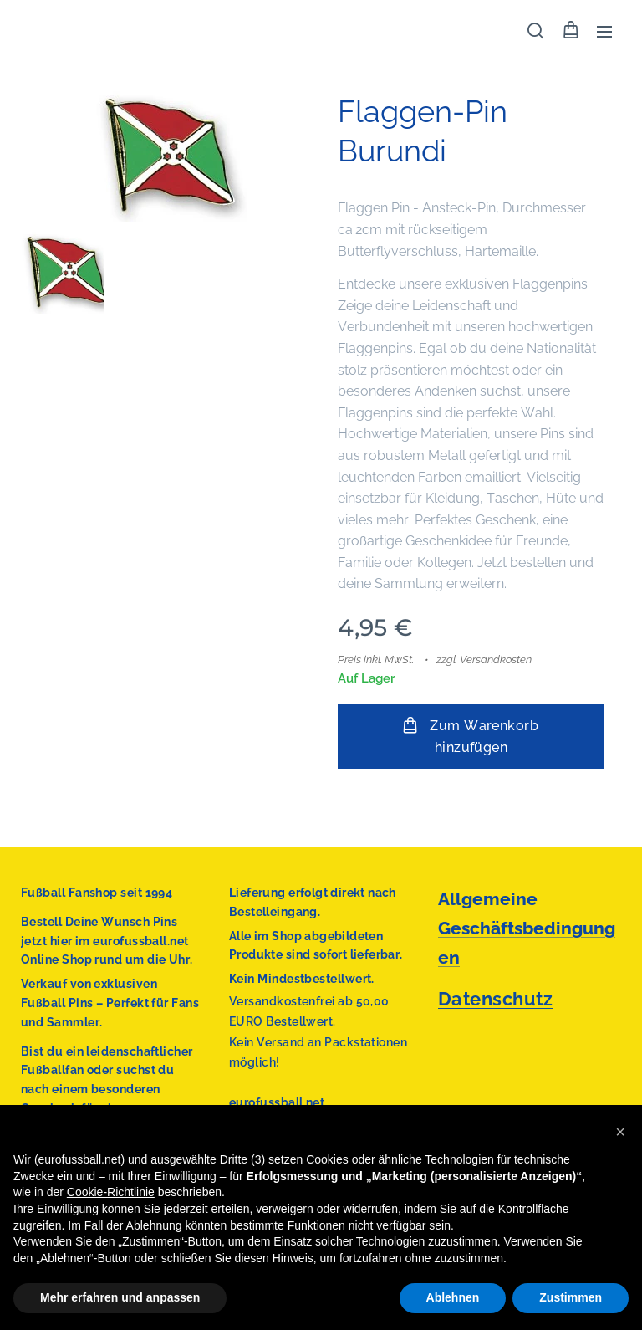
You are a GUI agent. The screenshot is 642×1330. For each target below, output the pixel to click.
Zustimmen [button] (570, 1297)
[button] (535, 31)
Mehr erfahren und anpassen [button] (120, 1297)
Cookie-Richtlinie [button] (111, 1192)
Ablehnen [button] (453, 1297)
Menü (604, 32)
